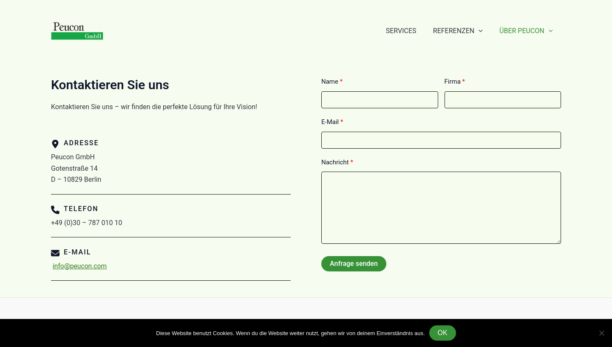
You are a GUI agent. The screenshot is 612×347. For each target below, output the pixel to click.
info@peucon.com (80, 266)
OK (443, 332)
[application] (483, 31)
